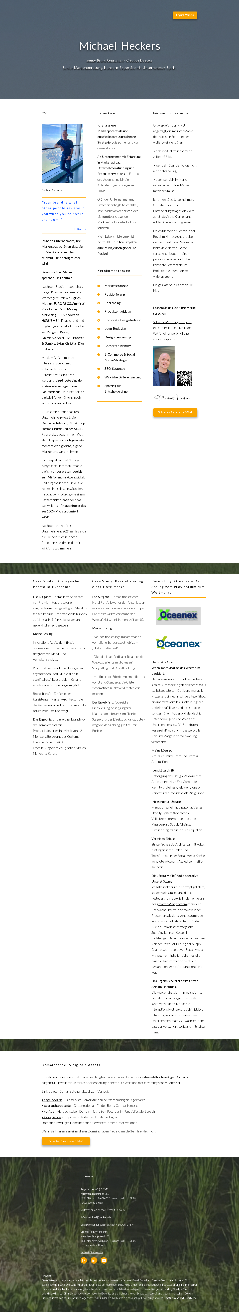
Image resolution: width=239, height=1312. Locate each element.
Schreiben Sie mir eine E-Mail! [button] (175, 412)
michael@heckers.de (92, 1252)
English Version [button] (185, 15)
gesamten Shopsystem (172, 904)
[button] (84, 1260)
